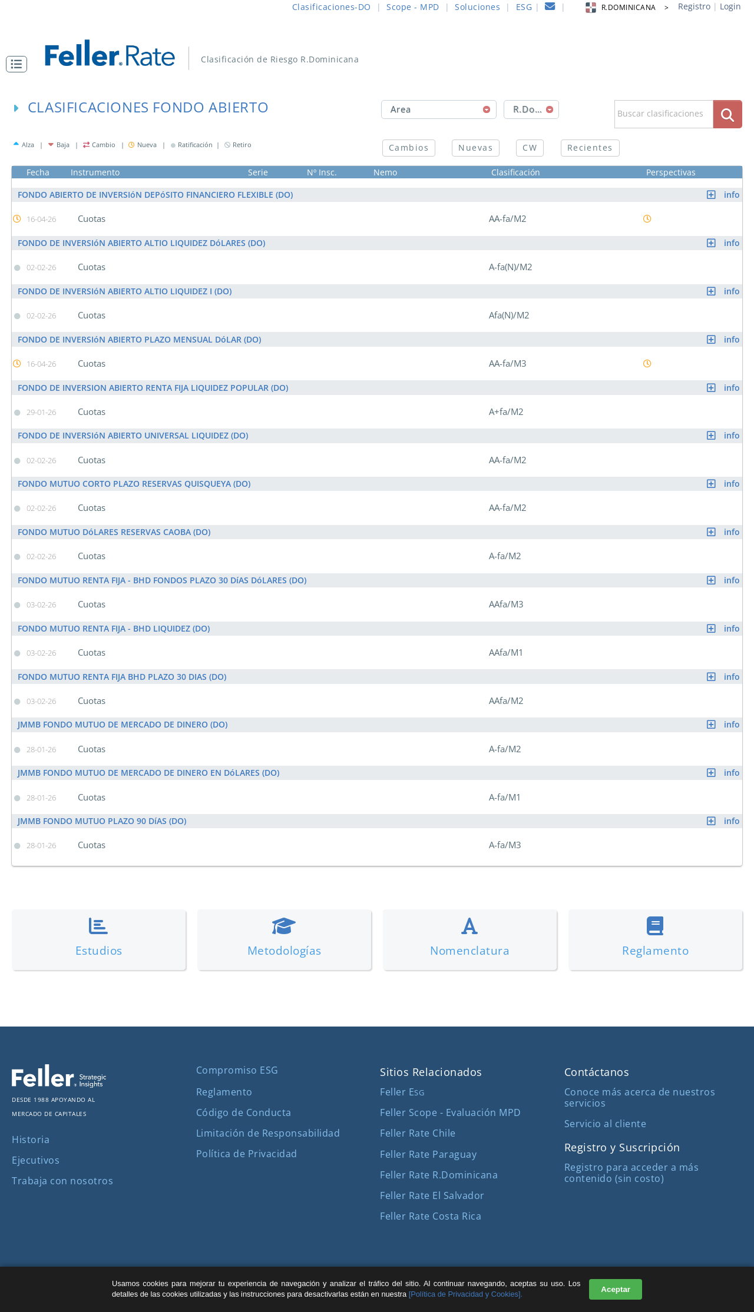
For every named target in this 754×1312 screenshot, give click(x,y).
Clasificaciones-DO (331, 6)
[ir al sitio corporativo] (59, 1082)
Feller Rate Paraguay (428, 1152)
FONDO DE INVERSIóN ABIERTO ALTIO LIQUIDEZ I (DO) (380, 290)
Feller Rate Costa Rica (430, 1214)
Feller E (402, 1090)
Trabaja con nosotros (62, 1179)
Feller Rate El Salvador (432, 1194)
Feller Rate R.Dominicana (439, 1173)
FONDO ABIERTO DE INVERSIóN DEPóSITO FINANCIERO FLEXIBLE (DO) (380, 194)
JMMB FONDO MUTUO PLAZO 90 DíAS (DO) (380, 819)
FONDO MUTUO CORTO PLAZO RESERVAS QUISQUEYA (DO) (380, 483)
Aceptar (615, 1289)
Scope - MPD (412, 6)
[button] (19, 64)
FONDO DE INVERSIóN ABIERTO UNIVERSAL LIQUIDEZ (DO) (380, 435)
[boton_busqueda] (727, 114)
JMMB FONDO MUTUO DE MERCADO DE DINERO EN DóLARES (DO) (380, 771)
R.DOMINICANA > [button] (626, 7)
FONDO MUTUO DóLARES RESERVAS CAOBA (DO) (380, 531)
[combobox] (439, 109)
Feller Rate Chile (418, 1131)
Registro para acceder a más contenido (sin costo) (631, 1172)
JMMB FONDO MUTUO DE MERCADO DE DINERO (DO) (380, 723)
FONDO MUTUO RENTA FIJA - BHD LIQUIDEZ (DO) (380, 627)
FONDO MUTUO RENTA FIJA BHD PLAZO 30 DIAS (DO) (380, 675)
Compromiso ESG (237, 1068)
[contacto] (550, 8)
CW (529, 147)
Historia (30, 1138)
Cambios (409, 147)
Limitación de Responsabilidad (268, 1131)
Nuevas (475, 147)
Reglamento (224, 1090)
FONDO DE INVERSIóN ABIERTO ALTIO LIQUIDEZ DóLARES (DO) (380, 242)
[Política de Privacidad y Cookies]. (465, 1294)
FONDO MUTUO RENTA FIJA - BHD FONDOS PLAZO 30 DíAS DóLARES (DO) (380, 579)
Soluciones (477, 6)
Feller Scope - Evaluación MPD (450, 1111)
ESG (524, 6)
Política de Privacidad (246, 1152)
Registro (694, 6)
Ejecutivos (35, 1158)
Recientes (590, 147)
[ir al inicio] (118, 51)
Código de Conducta (244, 1111)
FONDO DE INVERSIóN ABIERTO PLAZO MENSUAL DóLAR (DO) (380, 338)
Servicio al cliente (605, 1122)
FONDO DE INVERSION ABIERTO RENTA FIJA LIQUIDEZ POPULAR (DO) (380, 387)
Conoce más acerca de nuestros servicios (640, 1096)
